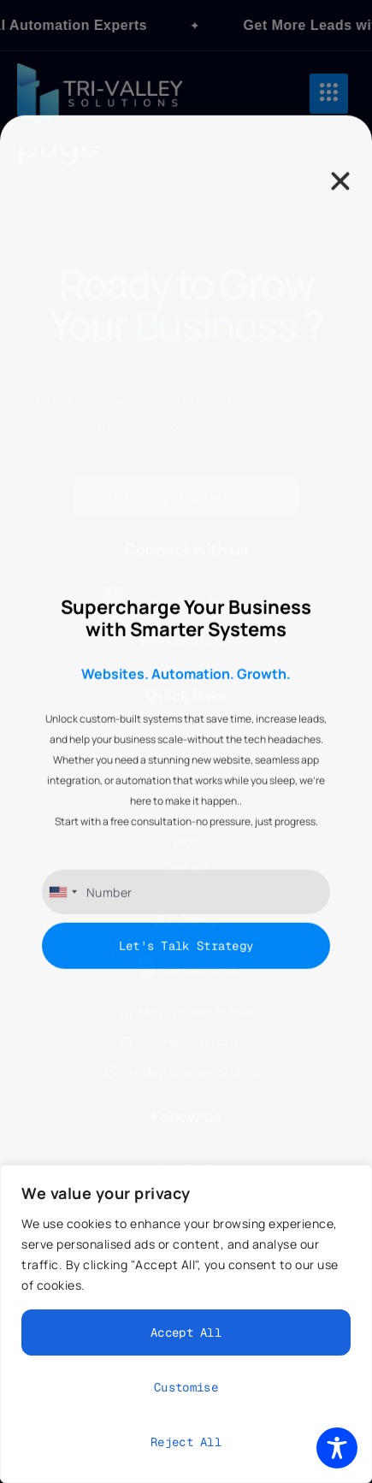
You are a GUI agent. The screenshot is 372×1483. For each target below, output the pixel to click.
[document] (186, 741)
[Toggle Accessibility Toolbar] (337, 1448)
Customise (186, 1387)
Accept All (186, 1332)
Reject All (186, 1442)
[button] (340, 486)
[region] (186, 1324)
